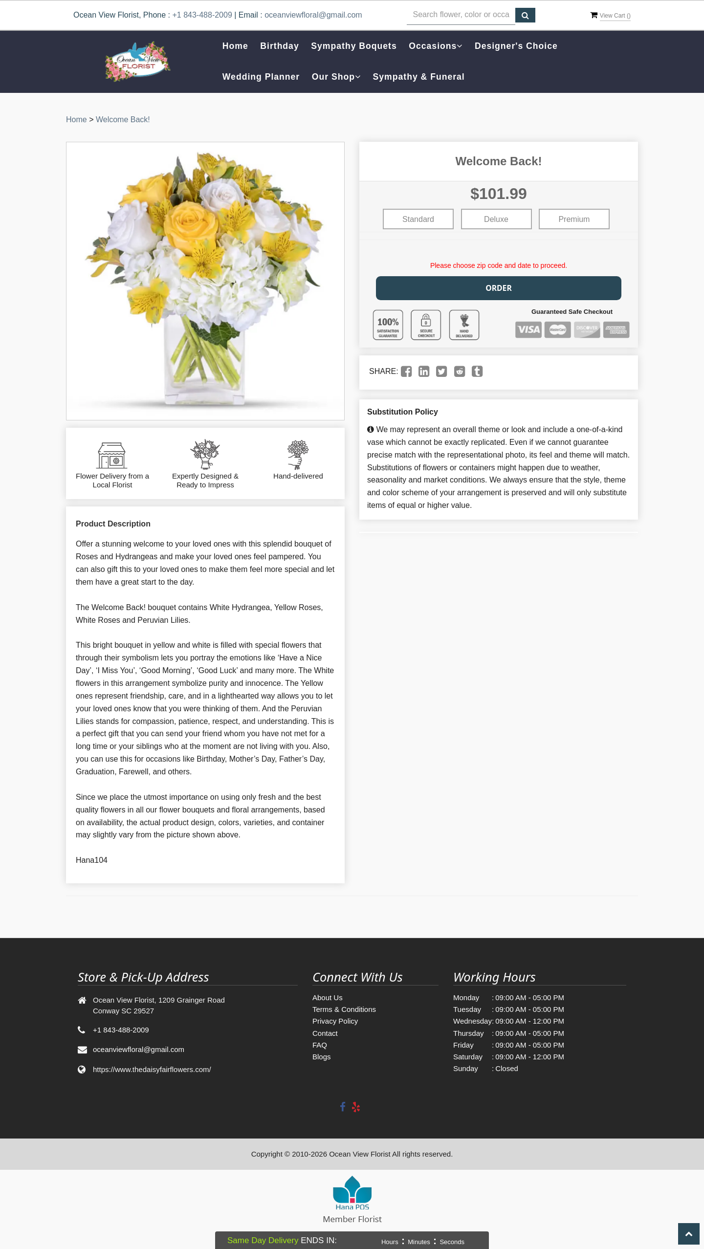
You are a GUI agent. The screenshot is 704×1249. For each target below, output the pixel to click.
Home (235, 46)
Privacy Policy (335, 1021)
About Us (327, 997)
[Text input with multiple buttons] (461, 15)
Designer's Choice (516, 46)
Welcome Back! (123, 119)
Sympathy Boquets (353, 46)
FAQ (319, 1045)
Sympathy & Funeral (419, 77)
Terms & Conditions (344, 1009)
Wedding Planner (261, 77)
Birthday (279, 46)
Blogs (321, 1056)
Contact (325, 1033)
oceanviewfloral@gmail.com (313, 15)
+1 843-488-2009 (202, 15)
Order (498, 287)
